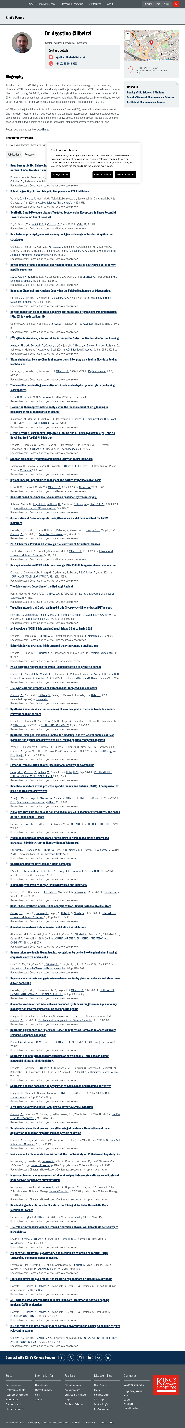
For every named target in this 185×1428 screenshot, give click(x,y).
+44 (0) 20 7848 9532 (66, 63)
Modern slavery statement (56, 1422)
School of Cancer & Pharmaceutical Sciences (150, 97)
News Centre (107, 1386)
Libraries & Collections (78, 1395)
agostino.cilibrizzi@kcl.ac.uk (70, 57)
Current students (48, 1391)
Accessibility (89, 1422)
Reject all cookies (102, 174)
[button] (151, 43)
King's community (107, 1410)
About (112, 4)
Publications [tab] (14, 154)
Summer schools (19, 1405)
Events (107, 1391)
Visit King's (107, 1400)
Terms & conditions (15, 1422)
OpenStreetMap (164, 60)
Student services (78, 1386)
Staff (158, 4)
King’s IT (78, 1400)
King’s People (15, 17)
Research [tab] (30, 154)
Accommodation (78, 1391)
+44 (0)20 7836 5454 (134, 1385)
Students (148, 4)
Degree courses (19, 1386)
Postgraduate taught (19, 1391)
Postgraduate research (19, 1395)
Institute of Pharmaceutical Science (146, 102)
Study (32, 4)
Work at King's (107, 1405)
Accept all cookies (126, 174)
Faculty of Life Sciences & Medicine (145, 92)
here (45, 129)
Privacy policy (33, 1422)
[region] (93, 163)
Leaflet (152, 60)
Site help (76, 1422)
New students (48, 1386)
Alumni (167, 4)
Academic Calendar (78, 1405)
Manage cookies (106, 1422)
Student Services (49, 4)
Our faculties (97, 4)
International (19, 1400)
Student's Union (107, 1395)
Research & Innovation (74, 4)
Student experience (19, 1410)
